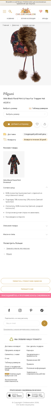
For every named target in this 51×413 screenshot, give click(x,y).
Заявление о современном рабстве (36, 373)
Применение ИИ (33, 360)
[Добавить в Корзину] (18, 124)
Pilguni (8, 93)
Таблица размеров (12, 362)
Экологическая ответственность (11, 380)
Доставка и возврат (13, 346)
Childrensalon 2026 (31, 402)
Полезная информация (36, 368)
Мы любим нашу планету (25, 339)
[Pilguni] (7, 254)
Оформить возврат (12, 350)
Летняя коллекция (28, 19)
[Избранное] (40, 11)
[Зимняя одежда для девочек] (16, 248)
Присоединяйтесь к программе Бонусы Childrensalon (25, 295)
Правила (30, 364)
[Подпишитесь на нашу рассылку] (44, 323)
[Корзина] (46, 11)
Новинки (10, 19)
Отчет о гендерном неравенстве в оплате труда (14, 368)
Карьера (30, 350)
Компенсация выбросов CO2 (13, 375)
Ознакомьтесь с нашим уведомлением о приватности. (21, 329)
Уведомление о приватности (33, 355)
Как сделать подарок (35, 346)
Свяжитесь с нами (12, 354)
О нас (7, 358)
